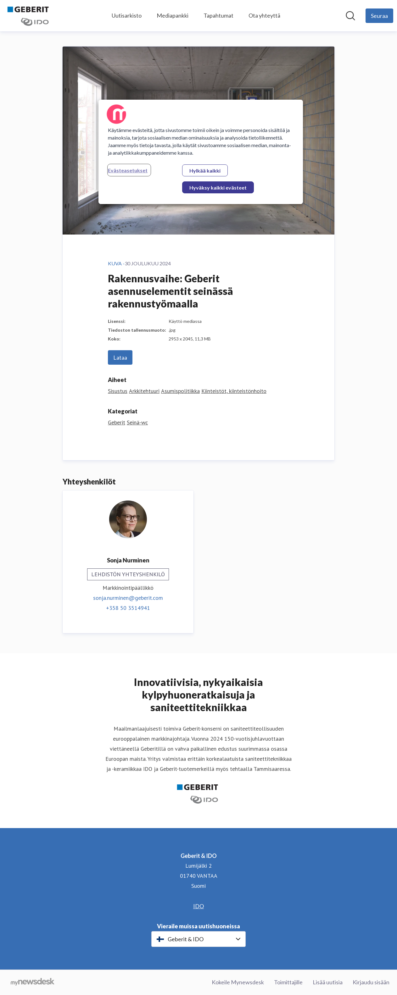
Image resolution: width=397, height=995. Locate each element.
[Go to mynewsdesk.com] (33, 982)
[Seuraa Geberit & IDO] (379, 15)
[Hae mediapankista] (350, 16)
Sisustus (117, 391)
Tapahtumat (218, 15)
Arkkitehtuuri (144, 391)
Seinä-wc (137, 422)
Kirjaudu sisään (371, 982)
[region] (200, 152)
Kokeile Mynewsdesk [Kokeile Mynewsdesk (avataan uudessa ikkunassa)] (238, 982)
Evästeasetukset (128, 170)
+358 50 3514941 (128, 607)
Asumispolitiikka (180, 391)
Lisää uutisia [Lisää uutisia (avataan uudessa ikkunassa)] (328, 982)
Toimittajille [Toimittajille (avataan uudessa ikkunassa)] (288, 982)
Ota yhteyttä (264, 15)
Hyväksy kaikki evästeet (218, 188)
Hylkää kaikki (205, 171)
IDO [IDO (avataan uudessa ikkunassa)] (198, 906)
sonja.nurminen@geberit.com (128, 597)
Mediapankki (172, 15)
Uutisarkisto (127, 15)
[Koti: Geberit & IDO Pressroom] (29, 16)
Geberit (116, 422)
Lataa (120, 357)
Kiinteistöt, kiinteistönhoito (233, 391)
